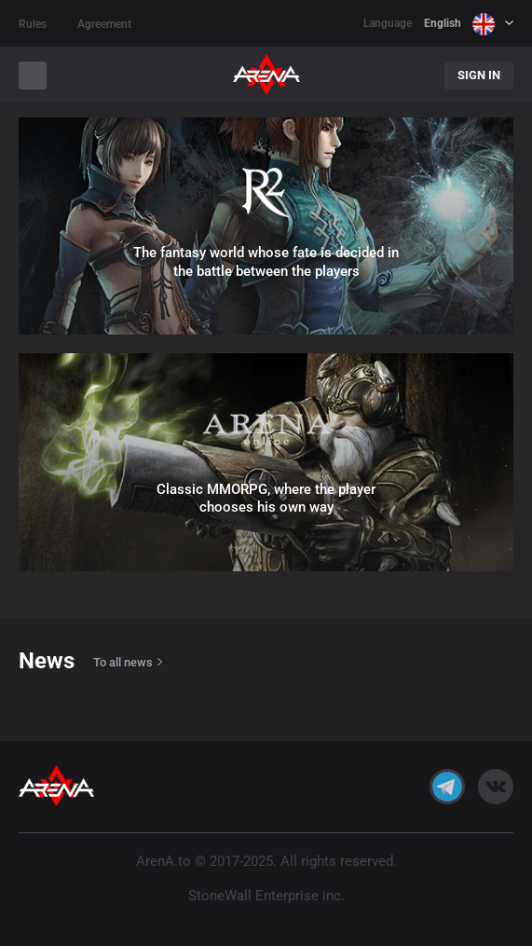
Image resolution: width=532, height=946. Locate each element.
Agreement (104, 24)
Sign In (478, 75)
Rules (33, 24)
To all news (123, 662)
